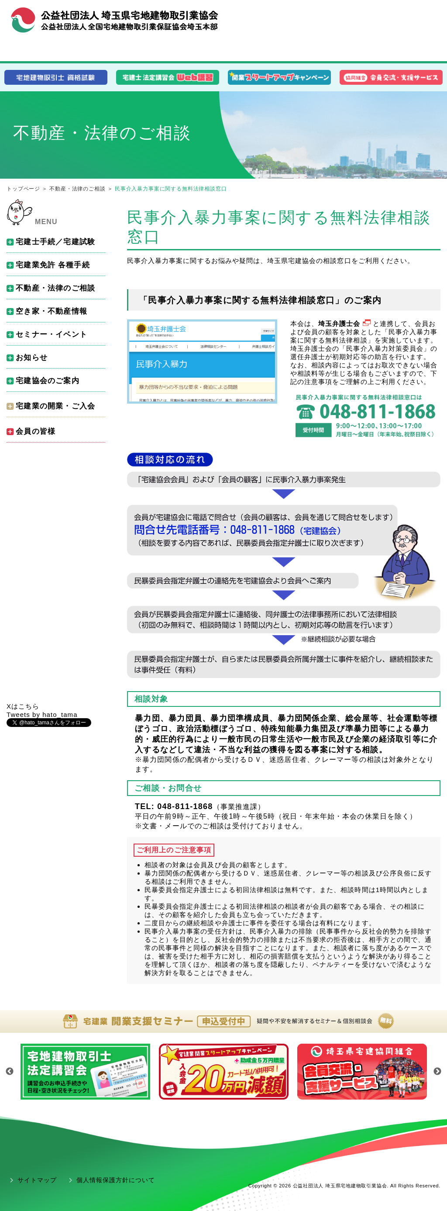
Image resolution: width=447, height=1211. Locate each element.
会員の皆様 (373, 51)
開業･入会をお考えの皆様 (223, 51)
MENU (46, 221)
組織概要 (356, 16)
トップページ (23, 189)
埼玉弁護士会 (345, 323)
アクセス (423, 16)
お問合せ (390, 16)
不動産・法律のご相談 (77, 189)
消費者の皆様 (74, 51)
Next (437, 1071)
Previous (9, 1071)
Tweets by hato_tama (42, 714)
